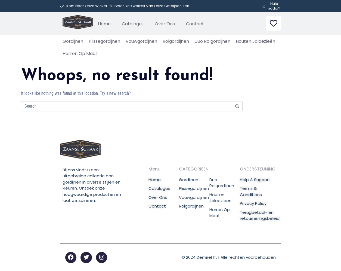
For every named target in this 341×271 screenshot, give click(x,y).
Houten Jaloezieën (255, 41)
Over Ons (165, 24)
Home (104, 24)
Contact (195, 24)
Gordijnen (73, 41)
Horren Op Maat (80, 53)
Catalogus (133, 24)
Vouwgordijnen (141, 41)
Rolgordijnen (176, 41)
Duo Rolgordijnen (212, 41)
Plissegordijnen (104, 41)
